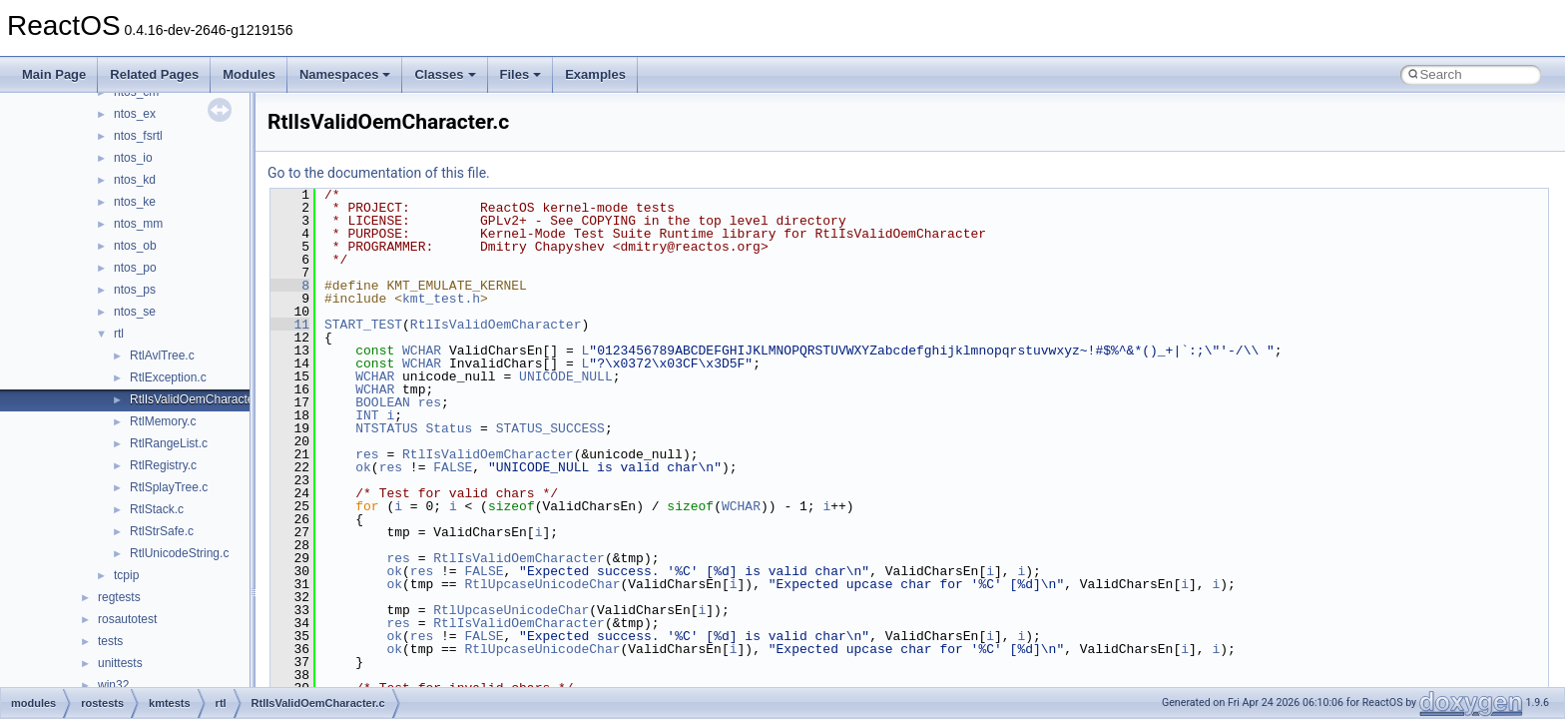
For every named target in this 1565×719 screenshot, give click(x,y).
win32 (113, 685)
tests (110, 641)
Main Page (54, 74)
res (429, 402)
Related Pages (154, 74)
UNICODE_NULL (566, 376)
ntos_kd (135, 180)
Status (448, 428)
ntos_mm (138, 224)
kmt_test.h (441, 299)
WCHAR (421, 351)
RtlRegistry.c (163, 465)
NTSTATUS (386, 428)
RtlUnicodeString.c (179, 553)
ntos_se (135, 312)
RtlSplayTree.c (169, 487)
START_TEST (363, 325)
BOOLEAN (382, 402)
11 (289, 325)
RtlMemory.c (163, 421)
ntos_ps (135, 290)
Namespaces (345, 74)
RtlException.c (168, 377)
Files (521, 74)
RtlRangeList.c (169, 443)
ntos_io (133, 158)
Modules (249, 74)
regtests (119, 597)
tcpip (126, 575)
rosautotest (127, 619)
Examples (595, 74)
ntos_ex (135, 114)
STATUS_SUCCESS (550, 428)
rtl (119, 334)
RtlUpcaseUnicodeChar (542, 584)
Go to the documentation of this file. (378, 173)
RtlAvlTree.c (162, 355)
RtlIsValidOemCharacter (496, 325)
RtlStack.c (157, 509)
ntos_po (135, 268)
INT (366, 415)
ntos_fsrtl (138, 136)
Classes (444, 74)
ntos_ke (135, 202)
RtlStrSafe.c (162, 531)
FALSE (452, 467)
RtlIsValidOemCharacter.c (198, 399)
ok (363, 467)
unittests (120, 663)
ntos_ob (135, 246)
